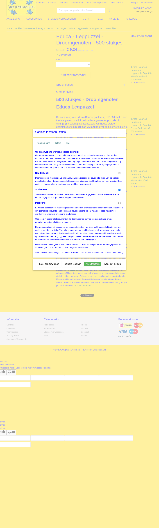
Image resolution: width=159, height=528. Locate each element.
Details (58, 147)
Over (68, 147)
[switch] (119, 177)
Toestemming (43, 147)
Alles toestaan (93, 268)
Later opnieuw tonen (49, 268)
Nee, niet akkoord (112, 268)
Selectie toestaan (72, 268)
